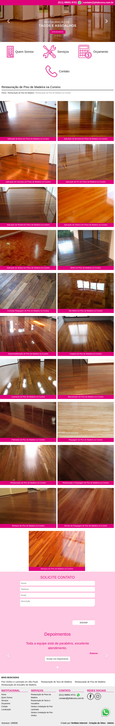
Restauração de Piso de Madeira (21, 93)
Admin (110, 723)
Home (46, 13)
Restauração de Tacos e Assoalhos (40, 702)
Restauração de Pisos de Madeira (41, 696)
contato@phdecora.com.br (98, 2)
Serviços (71, 13)
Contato (95, 13)
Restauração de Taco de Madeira (56, 682)
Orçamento (83, 13)
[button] (8, 21)
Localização (107, 13)
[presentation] (43, 614)
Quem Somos (58, 13)
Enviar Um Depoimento (57, 659)
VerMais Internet (79, 723)
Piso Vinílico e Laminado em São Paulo (19, 682)
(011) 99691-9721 (67, 2)
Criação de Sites (97, 723)
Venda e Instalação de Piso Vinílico (42, 714)
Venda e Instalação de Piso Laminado (42, 708)
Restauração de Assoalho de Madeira (18, 685)
